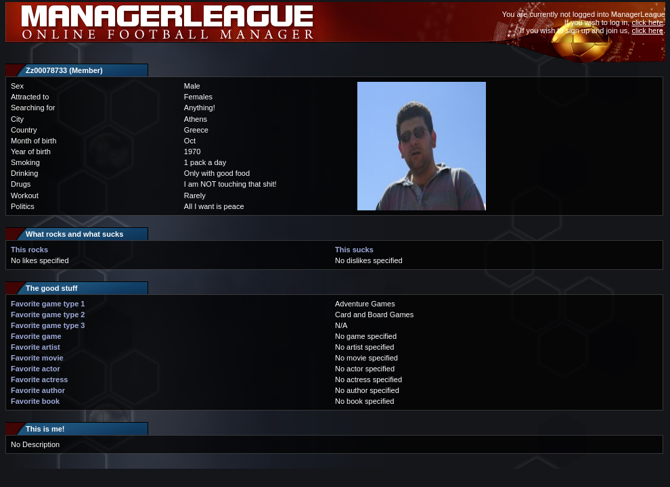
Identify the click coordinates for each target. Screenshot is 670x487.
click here (647, 22)
